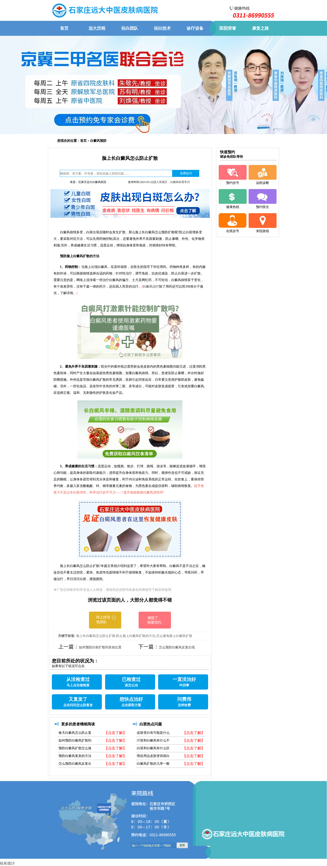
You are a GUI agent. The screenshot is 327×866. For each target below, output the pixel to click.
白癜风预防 (98, 141)
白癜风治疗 (151, 286)
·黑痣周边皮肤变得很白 (153, 756)
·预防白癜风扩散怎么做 (74, 748)
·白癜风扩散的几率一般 (153, 763)
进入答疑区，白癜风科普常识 (171, 182)
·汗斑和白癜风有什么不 (153, 740)
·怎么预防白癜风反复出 (74, 763)
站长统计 (7, 863)
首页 (83, 141)
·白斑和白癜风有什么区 (153, 748)
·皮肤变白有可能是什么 (153, 732)
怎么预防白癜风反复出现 (177, 647)
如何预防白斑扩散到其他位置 (100, 647)
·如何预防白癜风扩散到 (74, 740)
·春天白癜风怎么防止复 (74, 732)
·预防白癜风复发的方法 (74, 756)
